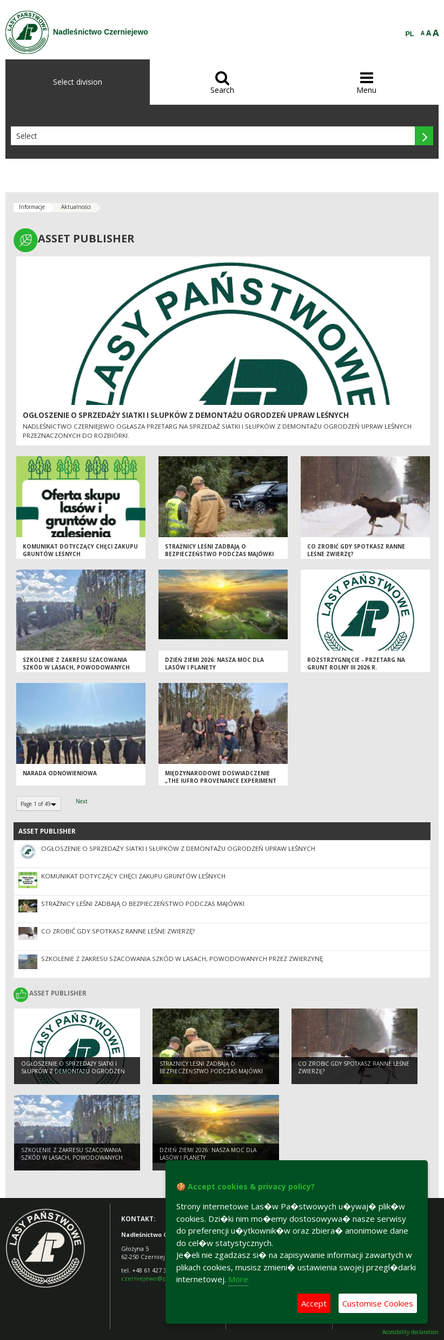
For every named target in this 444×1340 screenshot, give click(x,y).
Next (82, 801)
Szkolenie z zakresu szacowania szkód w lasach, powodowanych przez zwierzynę (76, 667)
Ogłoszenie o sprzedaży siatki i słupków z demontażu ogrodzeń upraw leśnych (186, 415)
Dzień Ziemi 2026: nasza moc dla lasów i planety (214, 664)
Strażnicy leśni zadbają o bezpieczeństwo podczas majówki (219, 550)
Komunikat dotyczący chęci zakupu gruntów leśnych (80, 550)
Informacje (32, 207)
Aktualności (76, 207)
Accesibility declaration (410, 1332)
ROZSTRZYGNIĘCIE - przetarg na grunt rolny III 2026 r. (356, 664)
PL (410, 34)
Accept (314, 1303)
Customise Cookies (377, 1303)
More (238, 1279)
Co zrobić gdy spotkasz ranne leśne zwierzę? (118, 931)
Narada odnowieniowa (60, 773)
